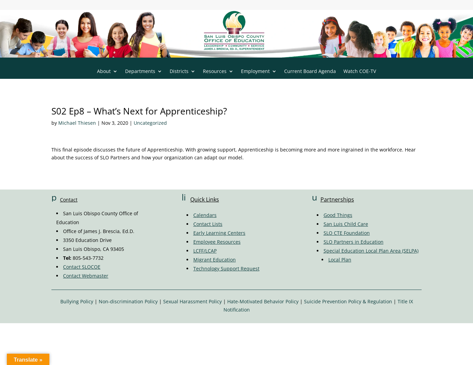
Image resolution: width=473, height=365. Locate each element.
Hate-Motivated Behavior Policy (263, 301)
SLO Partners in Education (354, 242)
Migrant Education (214, 259)
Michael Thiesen (77, 123)
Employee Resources (217, 242)
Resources (215, 71)
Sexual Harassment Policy (192, 301)
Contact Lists (207, 224)
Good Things (338, 215)
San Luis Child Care (346, 224)
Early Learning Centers (219, 233)
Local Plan (339, 259)
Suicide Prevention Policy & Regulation (348, 301)
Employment (255, 71)
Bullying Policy (76, 301)
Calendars (205, 215)
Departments (140, 71)
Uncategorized (150, 123)
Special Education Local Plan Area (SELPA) (371, 250)
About (104, 71)
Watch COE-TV (359, 71)
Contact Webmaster (85, 275)
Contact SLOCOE (81, 267)
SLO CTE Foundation (347, 233)
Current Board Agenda (310, 71)
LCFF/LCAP (205, 250)
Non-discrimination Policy (128, 301)
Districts (179, 71)
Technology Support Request (226, 268)
